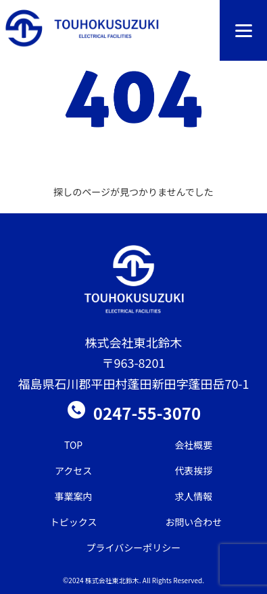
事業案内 (74, 496)
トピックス (73, 522)
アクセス (73, 470)
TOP (73, 445)
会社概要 (193, 445)
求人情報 (193, 496)
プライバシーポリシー (134, 547)
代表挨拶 (193, 470)
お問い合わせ (193, 522)
